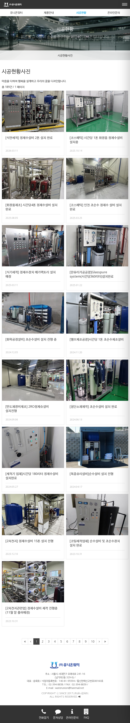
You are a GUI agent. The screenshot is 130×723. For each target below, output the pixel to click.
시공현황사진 (65, 55)
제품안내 (49, 13)
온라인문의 (113, 13)
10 (92, 641)
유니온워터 (16, 13)
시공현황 (81, 13)
